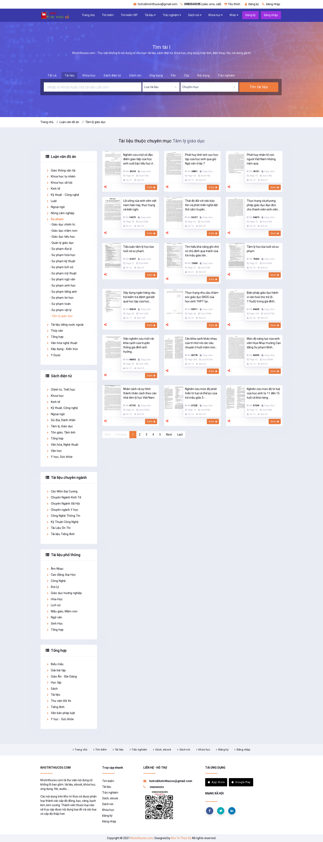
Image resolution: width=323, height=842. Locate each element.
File (173, 75)
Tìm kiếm (108, 15)
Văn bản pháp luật (60, 713)
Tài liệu (150, 15)
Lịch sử (53, 605)
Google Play (241, 782)
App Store (216, 782)
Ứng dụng (156, 75)
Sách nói (194, 15)
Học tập (53, 682)
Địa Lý (52, 587)
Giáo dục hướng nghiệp (64, 593)
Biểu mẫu (54, 664)
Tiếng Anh (55, 707)
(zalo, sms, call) (200, 4)
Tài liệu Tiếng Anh (60, 534)
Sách (52, 689)
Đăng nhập (271, 4)
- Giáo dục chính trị (62, 224)
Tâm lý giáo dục (95, 122)
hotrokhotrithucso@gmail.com (155, 4)
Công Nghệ (56, 581)
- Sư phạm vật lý (60, 310)
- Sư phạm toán (60, 304)
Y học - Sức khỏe (60, 719)
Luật (51, 201)
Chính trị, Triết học (60, 389)
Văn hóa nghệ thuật (61, 343)
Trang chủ (88, 15)
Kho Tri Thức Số (181, 838)
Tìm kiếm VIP (129, 15)
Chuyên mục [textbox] (190, 87)
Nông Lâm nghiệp (60, 213)
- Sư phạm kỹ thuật (62, 261)
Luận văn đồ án (69, 122)
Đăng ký (252, 4)
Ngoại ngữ (55, 207)
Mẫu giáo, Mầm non (61, 611)
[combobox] (161, 87)
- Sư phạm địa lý (61, 249)
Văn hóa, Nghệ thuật (62, 444)
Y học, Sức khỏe (59, 457)
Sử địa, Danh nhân (60, 420)
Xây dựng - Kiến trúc (62, 349)
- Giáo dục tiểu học (62, 236)
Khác (234, 15)
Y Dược (53, 355)
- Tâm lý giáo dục (61, 316)
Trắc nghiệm (172, 15)
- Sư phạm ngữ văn (62, 279)
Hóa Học (54, 599)
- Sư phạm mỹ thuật (63, 273)
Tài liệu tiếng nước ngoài (64, 324)
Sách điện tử (112, 75)
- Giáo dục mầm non (63, 231)
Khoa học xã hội (59, 182)
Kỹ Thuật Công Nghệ (62, 522)
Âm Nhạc (54, 569)
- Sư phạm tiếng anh (63, 292)
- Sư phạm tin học (62, 297)
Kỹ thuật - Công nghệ (62, 195)
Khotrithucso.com (141, 838)
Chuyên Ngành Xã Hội (63, 503)
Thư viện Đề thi (58, 701)
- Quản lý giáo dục (62, 243)
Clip (186, 75)
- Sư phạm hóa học (62, 255)
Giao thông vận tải (60, 170)
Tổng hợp (54, 337)
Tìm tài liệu (259, 87)
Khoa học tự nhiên (60, 176)
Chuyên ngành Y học (62, 510)
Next (169, 434)
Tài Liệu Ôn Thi (58, 528)
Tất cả (52, 75)
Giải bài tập (56, 670)
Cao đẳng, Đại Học (61, 575)
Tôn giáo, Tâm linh (60, 432)
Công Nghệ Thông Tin (63, 516)
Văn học (54, 451)
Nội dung (203, 75)
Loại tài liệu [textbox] (151, 87)
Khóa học (215, 15)
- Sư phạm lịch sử (61, 267)
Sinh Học (54, 623)
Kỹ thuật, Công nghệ (62, 408)
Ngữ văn (54, 617)
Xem (151, 187)
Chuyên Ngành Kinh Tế (63, 497)
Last (180, 434)
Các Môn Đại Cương (61, 491)
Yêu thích (232, 4)
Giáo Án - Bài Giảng (61, 676)
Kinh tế (53, 188)
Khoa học (55, 396)
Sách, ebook (163, 749)
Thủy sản (54, 330)
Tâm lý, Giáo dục (59, 426)
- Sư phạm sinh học (63, 285)
